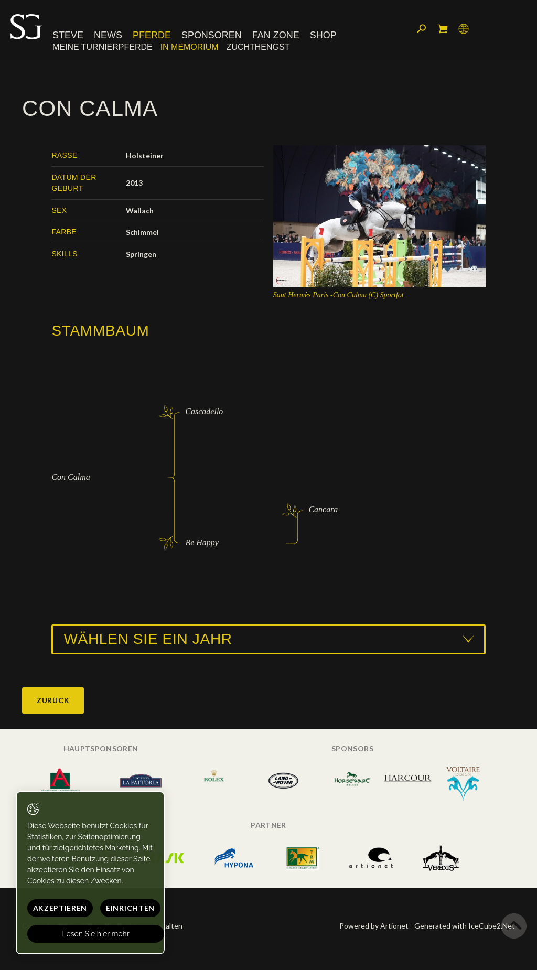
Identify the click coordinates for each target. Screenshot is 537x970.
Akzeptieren (60, 907)
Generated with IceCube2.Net (464, 925)
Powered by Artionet (374, 925)
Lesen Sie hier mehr (96, 934)
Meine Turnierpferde (102, 46)
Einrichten (130, 907)
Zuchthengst (258, 46)
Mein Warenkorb (442, 29)
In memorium (189, 46)
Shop (323, 35)
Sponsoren (211, 35)
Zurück (53, 700)
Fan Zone (275, 35)
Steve (67, 35)
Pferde (152, 35)
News (108, 35)
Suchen (421, 29)
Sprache (463, 29)
